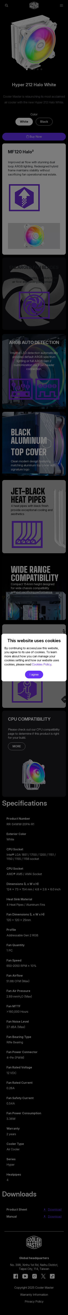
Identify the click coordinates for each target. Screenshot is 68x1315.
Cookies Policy (41, 664)
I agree (34, 674)
